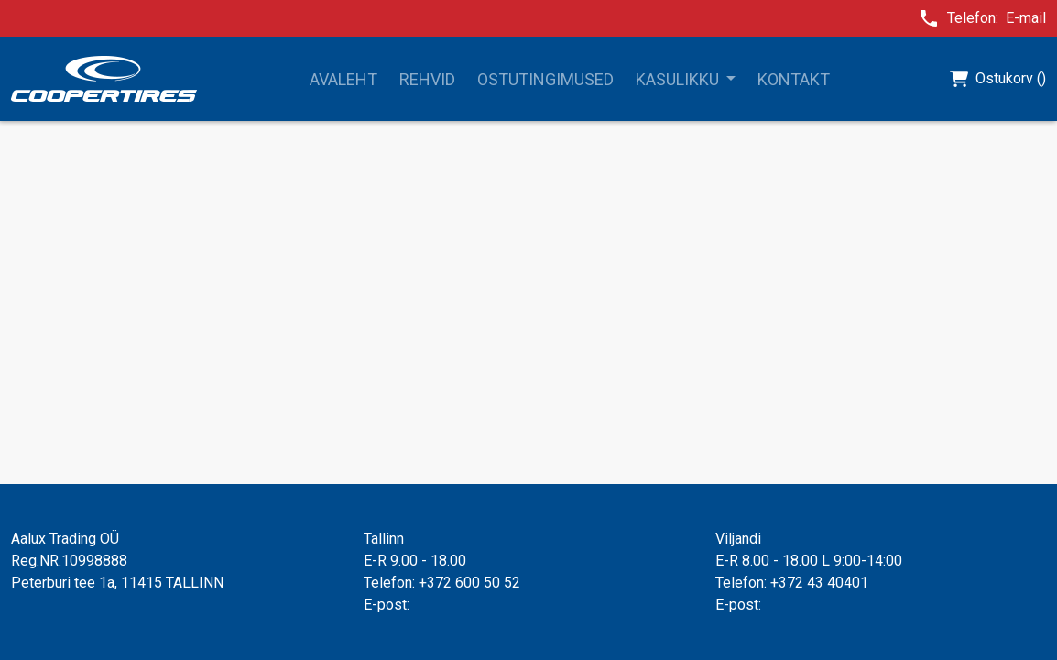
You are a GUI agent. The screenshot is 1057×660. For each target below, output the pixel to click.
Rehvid (427, 79)
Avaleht (343, 79)
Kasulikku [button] (679, 79)
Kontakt (793, 79)
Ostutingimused (545, 79)
